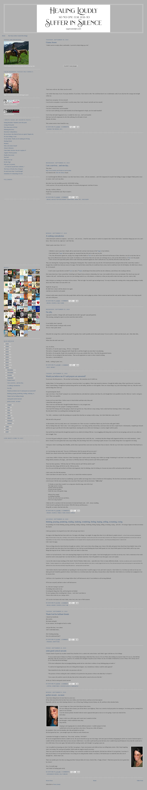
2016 (7, 352)
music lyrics (70, 512)
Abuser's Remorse (8, 148)
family (60, 512)
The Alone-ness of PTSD (10, 127)
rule (90, 255)
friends (49, 641)
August (10, 405)
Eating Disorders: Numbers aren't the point (15, 122)
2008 (7, 429)
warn (70, 271)
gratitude (56, 641)
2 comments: (66, 510)
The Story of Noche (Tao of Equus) (13, 169)
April (9, 415)
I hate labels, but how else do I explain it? (15, 150)
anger (99, 251)
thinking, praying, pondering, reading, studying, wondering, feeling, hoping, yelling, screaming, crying (84, 522)
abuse (49, 199)
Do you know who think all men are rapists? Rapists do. (19, 134)
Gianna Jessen (51, 42)
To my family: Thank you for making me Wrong (17, 139)
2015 (7, 354)
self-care (60, 303)
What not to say (8, 159)
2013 (7, 359)
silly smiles (64, 774)
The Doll (6, 157)
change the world (53, 129)
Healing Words (8, 141)
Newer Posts (49, 780)
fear (64, 512)
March (9, 418)
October (10, 375)
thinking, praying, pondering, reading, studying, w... (21, 393)
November (10, 372)
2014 (7, 357)
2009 (7, 426)
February (10, 420)
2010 (7, 367)
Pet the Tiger (7, 162)
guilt (48, 367)
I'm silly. (49, 312)
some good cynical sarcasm (56, 651)
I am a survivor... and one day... (57, 165)
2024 (7, 344)
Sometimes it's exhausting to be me (13, 173)
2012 (7, 362)
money (53, 367)
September (11, 378)
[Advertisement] (61, 147)
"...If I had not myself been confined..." (14, 166)
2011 (7, 365)
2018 (7, 346)
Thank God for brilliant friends (57, 614)
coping (49, 686)
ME (67, 605)
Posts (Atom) (56, 784)
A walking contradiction (55, 236)
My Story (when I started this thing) (17, 36)
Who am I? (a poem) (9, 164)
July (9, 407)
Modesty (6, 143)
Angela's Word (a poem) (10, 152)
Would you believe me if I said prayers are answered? (66, 376)
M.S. (61, 129)
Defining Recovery (9, 129)
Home (3, 36)
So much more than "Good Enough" (13, 171)
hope (76, 199)
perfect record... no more (55, 695)
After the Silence (60, 172)
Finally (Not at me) (9, 155)
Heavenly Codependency (10, 132)
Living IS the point (9, 125)
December (10, 370)
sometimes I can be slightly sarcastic (65, 686)
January (10, 423)
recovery (85, 199)
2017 (7, 349)
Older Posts (140, 780)
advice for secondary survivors (62, 199)
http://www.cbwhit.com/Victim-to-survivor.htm (58, 170)
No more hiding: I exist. (10, 136)
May (9, 413)
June (9, 410)
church (54, 303)
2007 (7, 432)
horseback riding (53, 774)
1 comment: (65, 197)
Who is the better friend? (10, 146)
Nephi (80, 271)
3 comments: (65, 126)
